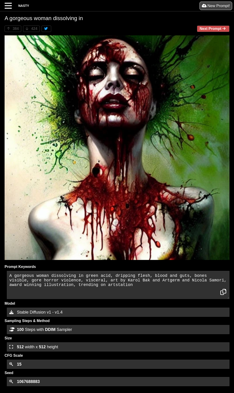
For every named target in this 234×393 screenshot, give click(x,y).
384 (13, 29)
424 (31, 29)
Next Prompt (213, 29)
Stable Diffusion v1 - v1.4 (36, 312)
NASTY (23, 6)
